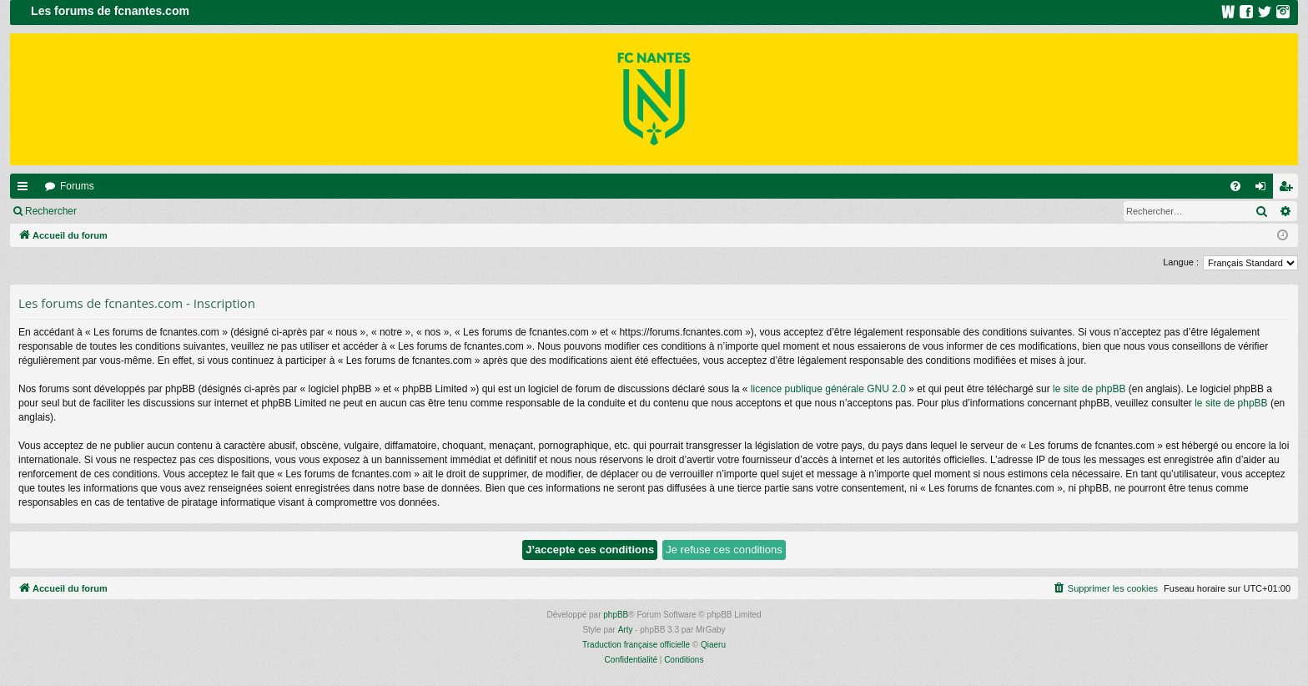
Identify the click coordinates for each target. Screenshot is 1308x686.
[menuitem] (1235, 186)
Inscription (196, 211)
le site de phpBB (1089, 389)
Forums (77, 186)
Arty (625, 629)
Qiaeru (713, 644)
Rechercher (51, 211)
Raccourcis (26, 189)
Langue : (1181, 262)
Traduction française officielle (636, 644)
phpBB (615, 614)
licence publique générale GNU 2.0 (828, 389)
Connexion (124, 211)
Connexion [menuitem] (1264, 189)
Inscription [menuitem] (1289, 189)
